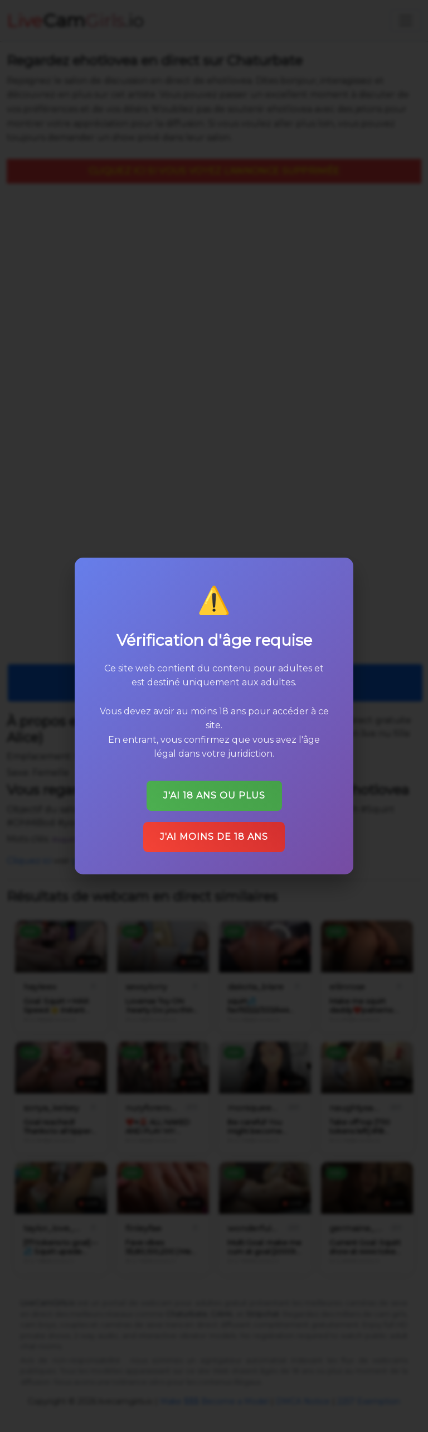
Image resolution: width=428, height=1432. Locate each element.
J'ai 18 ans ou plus (214, 795)
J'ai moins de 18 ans (214, 836)
